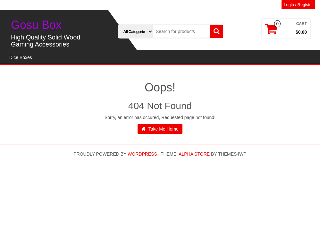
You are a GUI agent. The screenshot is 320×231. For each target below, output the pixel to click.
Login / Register (298, 4)
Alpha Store (194, 154)
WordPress (142, 154)
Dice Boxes (20, 57)
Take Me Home (160, 129)
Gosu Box (36, 24)
